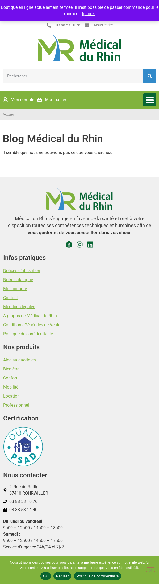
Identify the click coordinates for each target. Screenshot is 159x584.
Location (11, 396)
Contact (10, 297)
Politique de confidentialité (28, 333)
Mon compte (15, 288)
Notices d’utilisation (21, 270)
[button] (150, 100)
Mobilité (10, 387)
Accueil (8, 114)
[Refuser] (150, 569)
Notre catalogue (18, 279)
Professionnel (16, 405)
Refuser (62, 576)
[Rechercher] (149, 76)
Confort (10, 378)
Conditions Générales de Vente (31, 324)
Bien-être (11, 369)
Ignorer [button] (88, 13)
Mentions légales (19, 306)
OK (45, 576)
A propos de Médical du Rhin (30, 315)
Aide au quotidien (19, 359)
